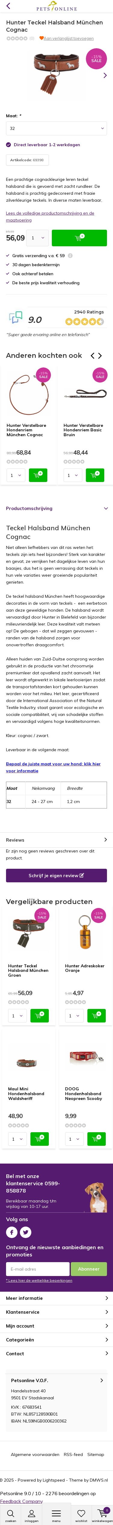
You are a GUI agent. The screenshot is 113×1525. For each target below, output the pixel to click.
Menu (56, 1516)
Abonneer (89, 1269)
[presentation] (101, 75)
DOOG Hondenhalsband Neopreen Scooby (83, 1093)
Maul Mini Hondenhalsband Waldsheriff (26, 1093)
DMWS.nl (99, 1480)
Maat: (13, 115)
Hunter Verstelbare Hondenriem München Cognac (26, 430)
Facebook (11, 1231)
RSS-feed (73, 1454)
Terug (8, 6)
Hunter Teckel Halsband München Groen (28, 970)
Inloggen (31, 1516)
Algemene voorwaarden (35, 1454)
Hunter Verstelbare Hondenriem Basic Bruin (83, 430)
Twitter (25, 1231)
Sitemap (95, 1454)
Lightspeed (54, 1480)
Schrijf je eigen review (56, 875)
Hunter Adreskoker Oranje (85, 968)
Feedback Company (21, 1501)
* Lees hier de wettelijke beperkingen (39, 1280)
